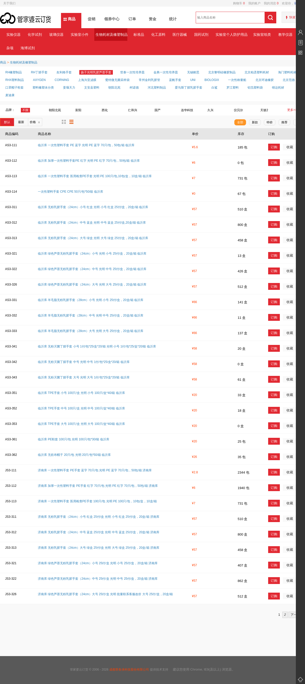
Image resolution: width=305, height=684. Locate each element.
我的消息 (270, 3)
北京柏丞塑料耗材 (257, 72)
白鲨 (214, 87)
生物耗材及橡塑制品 (111, 34)
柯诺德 (134, 87)
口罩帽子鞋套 (14, 87)
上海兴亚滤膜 (87, 80)
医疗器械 (180, 34)
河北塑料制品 (157, 87)
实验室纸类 (262, 34)
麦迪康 (9, 95)
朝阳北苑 (114, 87)
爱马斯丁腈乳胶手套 (188, 87)
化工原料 (158, 34)
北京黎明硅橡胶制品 (222, 72)
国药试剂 (201, 34)
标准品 (138, 34)
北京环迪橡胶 (264, 80)
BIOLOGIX (211, 80)
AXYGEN (39, 80)
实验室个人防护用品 (231, 34)
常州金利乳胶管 (149, 80)
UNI (192, 80)
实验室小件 (79, 34)
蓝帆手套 (175, 80)
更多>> (292, 110)
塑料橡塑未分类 (43, 87)
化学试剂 (35, 34)
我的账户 (252, 3)
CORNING (62, 80)
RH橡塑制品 (13, 72)
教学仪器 (285, 34)
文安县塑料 (91, 87)
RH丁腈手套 (39, 72)
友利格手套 (64, 72)
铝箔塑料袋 (255, 87)
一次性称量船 (237, 80)
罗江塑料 (232, 87)
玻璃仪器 (56, 34)
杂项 (9, 48)
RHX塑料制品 (14, 80)
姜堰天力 (69, 87)
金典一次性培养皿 (166, 72)
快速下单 (295, 17)
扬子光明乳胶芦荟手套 (96, 72)
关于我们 (9, 3)
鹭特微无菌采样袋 (117, 80)
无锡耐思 (193, 72)
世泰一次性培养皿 (132, 72)
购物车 (239, 3)
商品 (71, 19)
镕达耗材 (278, 87)
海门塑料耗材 (287, 72)
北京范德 (289, 80)
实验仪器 (13, 34)
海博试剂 (28, 48)
